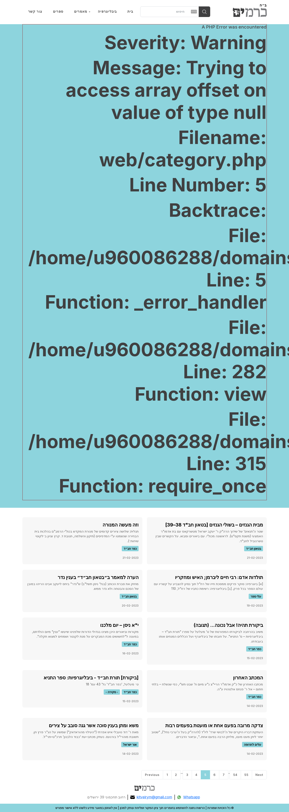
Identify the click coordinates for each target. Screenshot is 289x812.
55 (246, 775)
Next (259, 775)
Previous (152, 775)
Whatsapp (188, 797)
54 (235, 775)
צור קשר (35, 11)
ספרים (58, 11)
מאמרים (80, 11)
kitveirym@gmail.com (151, 797)
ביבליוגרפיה (107, 11)
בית (130, 11)
